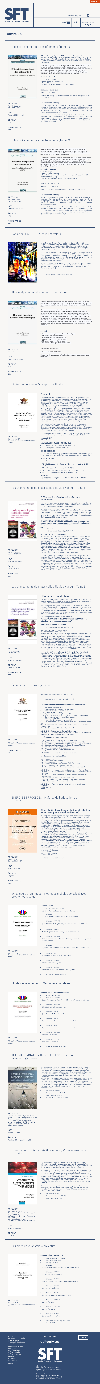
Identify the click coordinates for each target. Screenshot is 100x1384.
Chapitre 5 (49, 945)
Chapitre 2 (49, 921)
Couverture (50, 1090)
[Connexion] (88, 22)
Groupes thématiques (16, 1342)
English (78, 15)
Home (10, 1336)
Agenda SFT (12, 1348)
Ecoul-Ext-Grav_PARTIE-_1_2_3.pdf (56, 699)
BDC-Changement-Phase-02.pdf (56, 531)
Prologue (49, 1263)
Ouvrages (11, 1358)
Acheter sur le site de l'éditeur (52, 858)
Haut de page (50, 1336)
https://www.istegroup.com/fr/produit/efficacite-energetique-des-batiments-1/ (66, 96)
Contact (11, 1363)
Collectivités (50, 1341)
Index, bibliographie (53, 1046)
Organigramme (14, 1340)
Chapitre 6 (49, 953)
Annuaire (11, 1344)
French (71, 15)
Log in (83, 1337)
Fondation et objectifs (16, 1338)
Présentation (50, 995)
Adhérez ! (94, 1)
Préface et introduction (54, 1097)
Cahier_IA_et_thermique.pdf (55, 274)
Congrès (11, 1356)
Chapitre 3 (49, 929)
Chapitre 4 (49, 936)
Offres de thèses (14, 1354)
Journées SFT (13, 1360)
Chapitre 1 (49, 914)
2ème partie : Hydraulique (55, 447)
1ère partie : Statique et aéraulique (58, 445)
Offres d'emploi (14, 1352)
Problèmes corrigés (53, 974)
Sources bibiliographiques (55, 1320)
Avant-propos (51, 1095)
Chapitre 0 (49, 1265)
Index (48, 1323)
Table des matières (51, 909)
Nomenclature (51, 1260)
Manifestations (14, 1350)
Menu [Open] (66, 22)
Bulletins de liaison (15, 1346)
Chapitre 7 (49, 960)
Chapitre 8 (49, 967)
